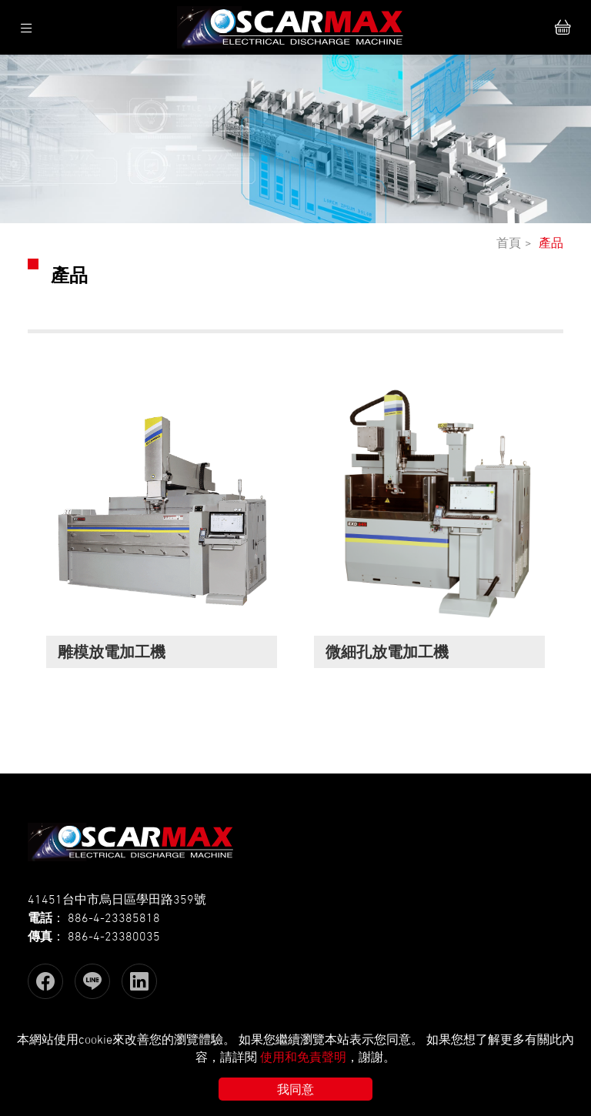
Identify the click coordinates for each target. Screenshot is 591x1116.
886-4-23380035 (114, 936)
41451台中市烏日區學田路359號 (117, 899)
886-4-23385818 (114, 917)
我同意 (295, 1089)
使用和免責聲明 (303, 1057)
